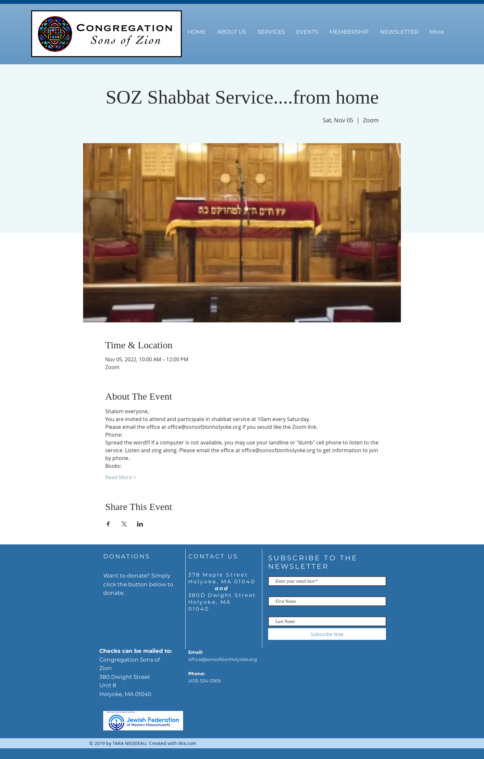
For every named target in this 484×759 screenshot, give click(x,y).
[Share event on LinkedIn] (140, 524)
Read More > (120, 477)
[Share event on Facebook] (108, 524)
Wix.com (187, 743)
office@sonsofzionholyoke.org (222, 659)
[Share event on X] (124, 524)
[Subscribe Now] (327, 634)
